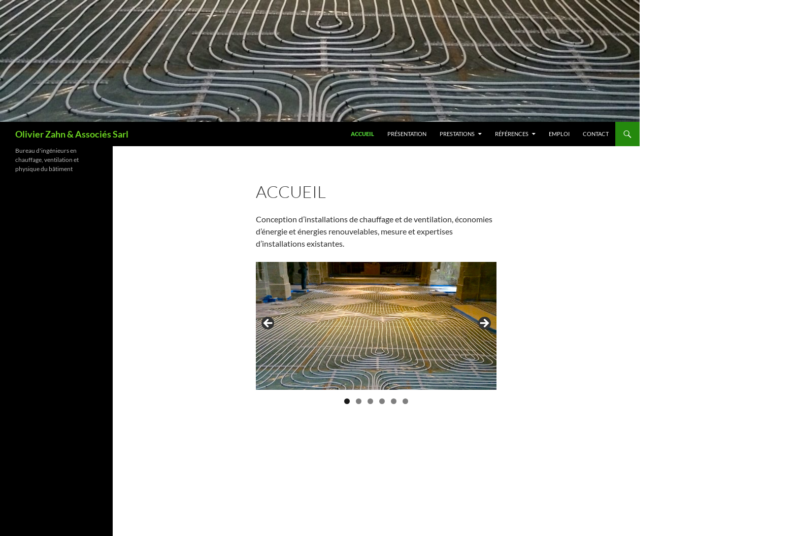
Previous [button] (268, 323)
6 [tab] (405, 401)
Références (511, 133)
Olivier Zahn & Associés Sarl (71, 134)
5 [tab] (393, 401)
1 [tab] (347, 401)
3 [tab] (370, 401)
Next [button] (483, 323)
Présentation (406, 133)
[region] (376, 326)
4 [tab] (382, 401)
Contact (596, 133)
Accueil (362, 133)
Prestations (457, 133)
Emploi (559, 133)
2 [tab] (358, 401)
